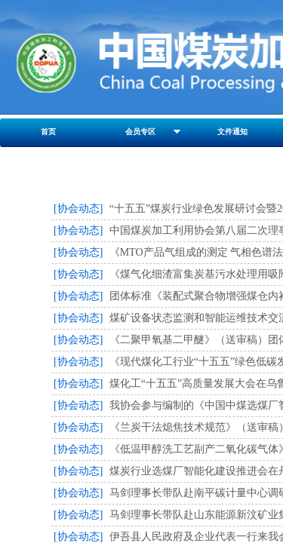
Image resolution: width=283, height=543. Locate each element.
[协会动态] (78, 208)
